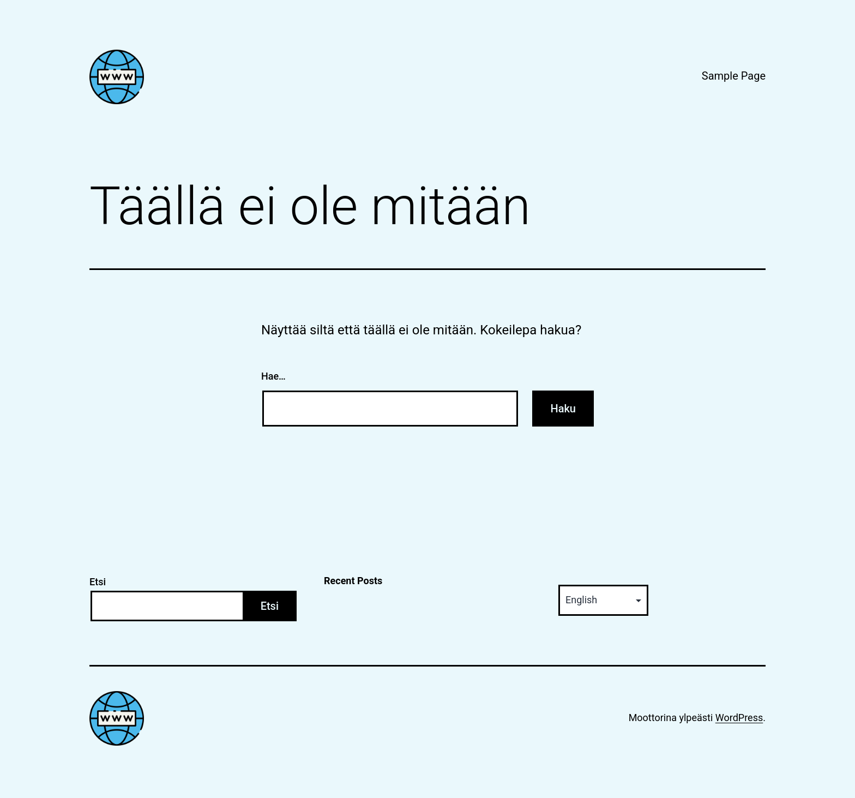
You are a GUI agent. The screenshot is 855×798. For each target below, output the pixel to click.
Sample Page (734, 75)
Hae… (273, 376)
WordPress (739, 717)
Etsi (97, 581)
